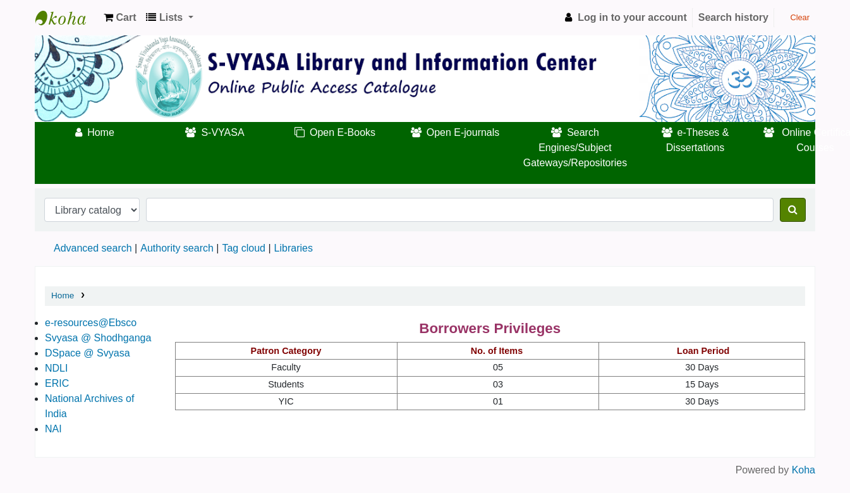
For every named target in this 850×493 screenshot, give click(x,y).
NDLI (56, 368)
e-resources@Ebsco (91, 322)
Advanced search (93, 248)
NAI (53, 428)
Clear (795, 17)
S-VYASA (222, 132)
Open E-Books (342, 132)
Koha (803, 470)
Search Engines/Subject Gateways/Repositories (575, 147)
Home (100, 132)
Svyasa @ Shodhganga (98, 337)
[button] (120, 17)
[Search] (793, 210)
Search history (733, 17)
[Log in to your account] (624, 17)
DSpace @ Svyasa (87, 353)
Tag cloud (243, 248)
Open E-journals (463, 132)
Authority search (177, 248)
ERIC (57, 383)
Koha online (67, 17)
